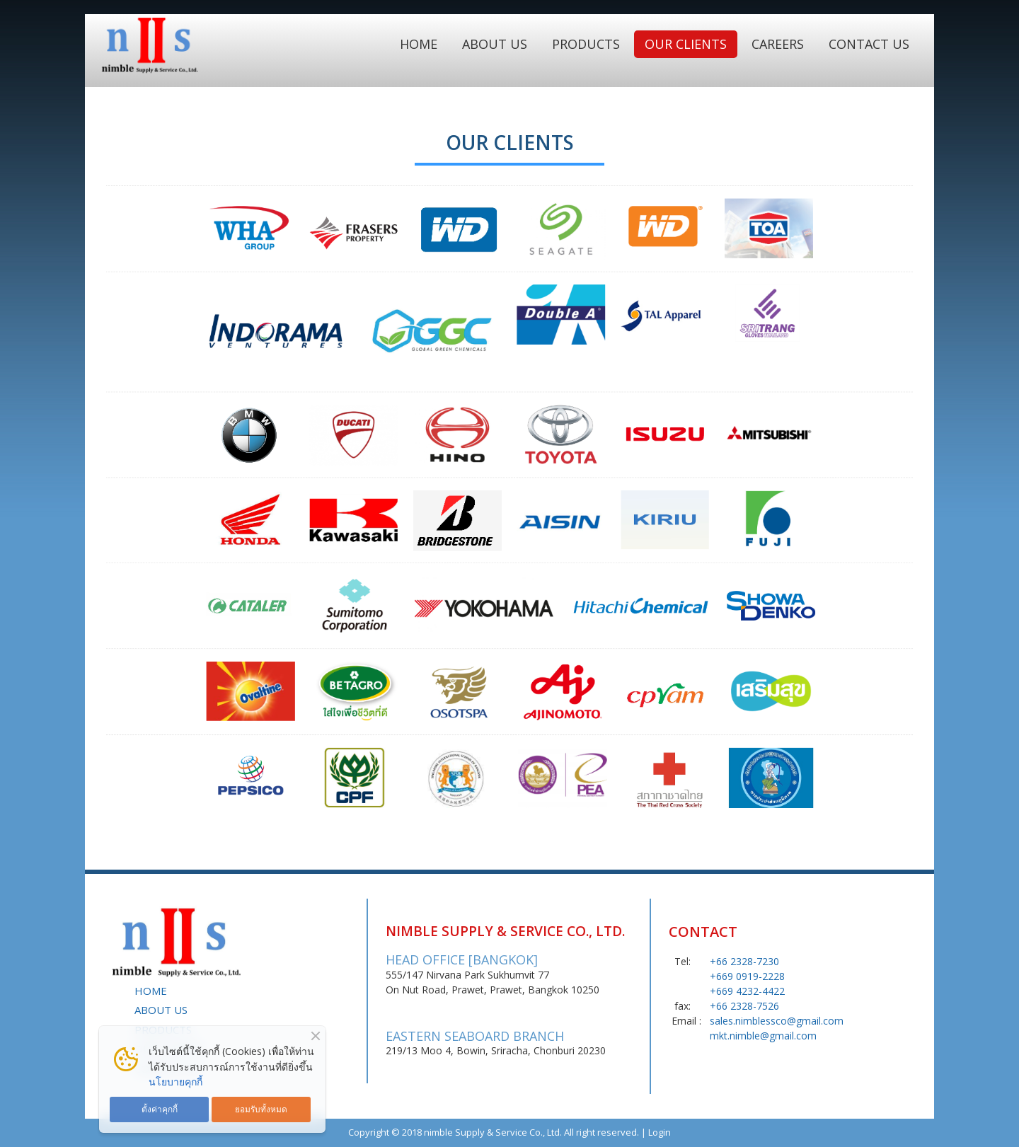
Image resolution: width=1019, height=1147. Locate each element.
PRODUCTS (586, 43)
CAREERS (778, 43)
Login (659, 1132)
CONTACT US (869, 43)
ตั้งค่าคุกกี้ (160, 1108)
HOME (418, 43)
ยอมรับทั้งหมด (261, 1108)
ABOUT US (494, 43)
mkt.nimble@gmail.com (763, 1035)
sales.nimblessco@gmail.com (777, 1020)
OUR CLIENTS (686, 43)
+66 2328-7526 (744, 1006)
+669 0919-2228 (747, 976)
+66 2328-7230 (744, 961)
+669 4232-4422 (747, 991)
